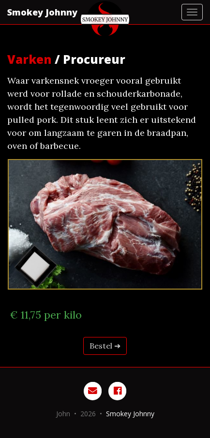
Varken (29, 59)
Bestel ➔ (105, 345)
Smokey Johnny (42, 12)
